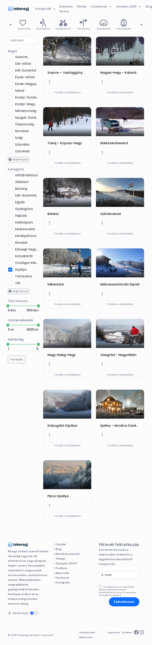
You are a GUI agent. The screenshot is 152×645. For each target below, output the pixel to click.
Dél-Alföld (23, 63)
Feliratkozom (124, 602)
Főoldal (60, 544)
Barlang (21, 188)
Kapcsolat (62, 573)
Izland (19, 90)
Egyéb (20, 202)
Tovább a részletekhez (67, 92)
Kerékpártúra (25, 236)
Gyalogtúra (24, 209)
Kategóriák (46, 9)
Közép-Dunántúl (26, 97)
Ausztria (21, 57)
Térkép (60, 558)
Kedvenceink (25, 229)
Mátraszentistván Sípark (120, 284)
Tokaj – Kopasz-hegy (65, 143)
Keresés (16, 359)
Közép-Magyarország (26, 104)
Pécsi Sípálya (58, 496)
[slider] (8, 305)
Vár (18, 283)
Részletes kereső (67, 554)
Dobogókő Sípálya (62, 425)
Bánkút (53, 214)
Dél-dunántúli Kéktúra (26, 195)
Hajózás (21, 215)
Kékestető (56, 284)
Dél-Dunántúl (25, 70)
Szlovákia (22, 144)
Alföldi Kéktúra (26, 175)
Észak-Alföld (24, 77)
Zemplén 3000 (66, 563)
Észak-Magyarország (26, 84)
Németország (25, 111)
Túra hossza (18, 301)
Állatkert (22, 182)
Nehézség (16, 339)
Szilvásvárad (110, 214)
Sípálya (21, 269)
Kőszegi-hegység (26, 249)
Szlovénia (22, 151)
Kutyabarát (24, 256)
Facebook (62, 577)
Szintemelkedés (20, 320)
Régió (12, 51)
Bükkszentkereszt (114, 143)
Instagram (62, 582)
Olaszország (24, 124)
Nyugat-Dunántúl (26, 117)
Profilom (61, 568)
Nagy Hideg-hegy (62, 355)
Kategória (16, 169)
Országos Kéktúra (26, 262)
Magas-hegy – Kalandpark (121, 72)
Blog (58, 549)
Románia (22, 131)
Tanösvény (23, 276)
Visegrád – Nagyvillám (118, 355)
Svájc (19, 137)
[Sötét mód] (34, 613)
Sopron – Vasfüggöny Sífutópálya (75, 72)
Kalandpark (24, 222)
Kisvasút (21, 242)
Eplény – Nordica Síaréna (120, 425)
